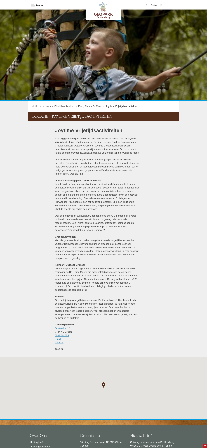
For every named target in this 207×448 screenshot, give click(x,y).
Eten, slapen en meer (90, 64)
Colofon (88, 445)
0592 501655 (62, 293)
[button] (103, 343)
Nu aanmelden (142, 415)
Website (59, 300)
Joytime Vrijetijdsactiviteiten (59, 64)
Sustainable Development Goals (47, 408)
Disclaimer (78, 445)
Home (37, 64)
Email (58, 296)
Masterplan (36, 400)
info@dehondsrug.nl (90, 423)
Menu (37, 5)
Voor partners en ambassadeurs (47, 413)
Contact (154, 5)
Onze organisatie (39, 404)
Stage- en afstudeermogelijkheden (48, 417)
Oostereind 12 (62, 286)
